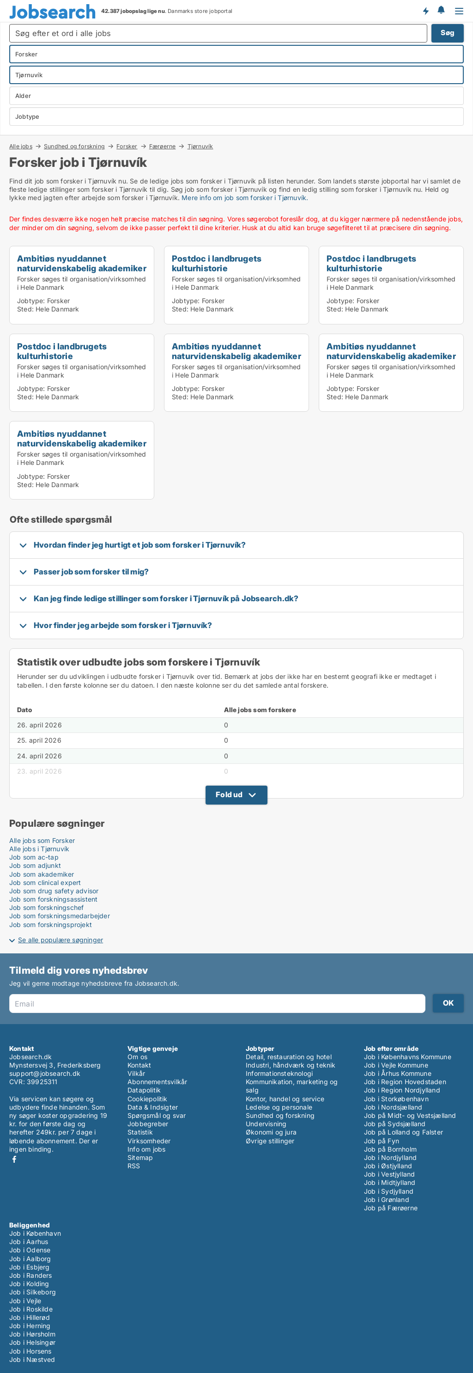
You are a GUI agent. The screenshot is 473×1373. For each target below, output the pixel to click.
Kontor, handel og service (285, 1099)
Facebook (14, 1159)
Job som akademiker (41, 874)
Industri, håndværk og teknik (291, 1065)
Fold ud (229, 794)
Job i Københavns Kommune (407, 1057)
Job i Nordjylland (390, 1157)
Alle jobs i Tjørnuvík (39, 849)
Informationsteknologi (279, 1073)
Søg (448, 32)
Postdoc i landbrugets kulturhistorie (216, 263)
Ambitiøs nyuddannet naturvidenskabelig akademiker (81, 263)
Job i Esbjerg (29, 1267)
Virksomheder (148, 1141)
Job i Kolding (29, 1284)
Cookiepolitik (147, 1099)
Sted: (25, 309)
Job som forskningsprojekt (50, 924)
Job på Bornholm (390, 1149)
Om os (137, 1057)
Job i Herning (30, 1326)
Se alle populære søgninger (60, 940)
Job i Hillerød (29, 1317)
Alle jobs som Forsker (42, 840)
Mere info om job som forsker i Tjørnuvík (244, 197)
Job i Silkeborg (32, 1292)
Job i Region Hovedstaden (405, 1082)
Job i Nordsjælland (393, 1107)
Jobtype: (31, 301)
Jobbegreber (147, 1124)
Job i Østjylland (388, 1166)
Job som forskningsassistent (53, 899)
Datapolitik (144, 1090)
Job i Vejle (25, 1301)
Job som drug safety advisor (53, 891)
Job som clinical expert (45, 882)
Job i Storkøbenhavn (396, 1099)
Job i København (35, 1233)
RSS (133, 1166)
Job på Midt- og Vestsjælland (410, 1115)
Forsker (126, 146)
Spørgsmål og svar (156, 1115)
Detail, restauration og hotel (289, 1057)
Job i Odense (29, 1250)
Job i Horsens (30, 1351)
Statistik (140, 1132)
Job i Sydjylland (388, 1191)
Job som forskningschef (46, 907)
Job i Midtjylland (389, 1182)
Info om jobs (146, 1149)
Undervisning (266, 1124)
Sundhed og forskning (74, 146)
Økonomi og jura (271, 1132)
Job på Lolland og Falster (403, 1132)
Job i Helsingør (32, 1342)
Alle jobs (20, 146)
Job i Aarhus (28, 1241)
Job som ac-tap (34, 857)
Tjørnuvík (200, 146)
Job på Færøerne (391, 1208)
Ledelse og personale (279, 1107)
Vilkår (136, 1073)
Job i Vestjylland (389, 1174)
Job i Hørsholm (32, 1334)
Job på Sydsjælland (395, 1124)
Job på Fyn (381, 1141)
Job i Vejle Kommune (396, 1065)
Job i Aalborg (30, 1259)
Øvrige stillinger (270, 1141)
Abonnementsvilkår (157, 1082)
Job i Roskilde (31, 1309)
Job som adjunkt (35, 865)
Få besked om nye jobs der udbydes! (425, 10)
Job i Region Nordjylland (402, 1090)
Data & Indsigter (152, 1107)
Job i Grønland (386, 1199)
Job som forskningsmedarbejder (59, 916)
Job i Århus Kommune (397, 1073)
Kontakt (139, 1065)
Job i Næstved (32, 1359)
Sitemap (140, 1157)
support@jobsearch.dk (44, 1073)
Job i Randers (30, 1275)
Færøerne (162, 146)
